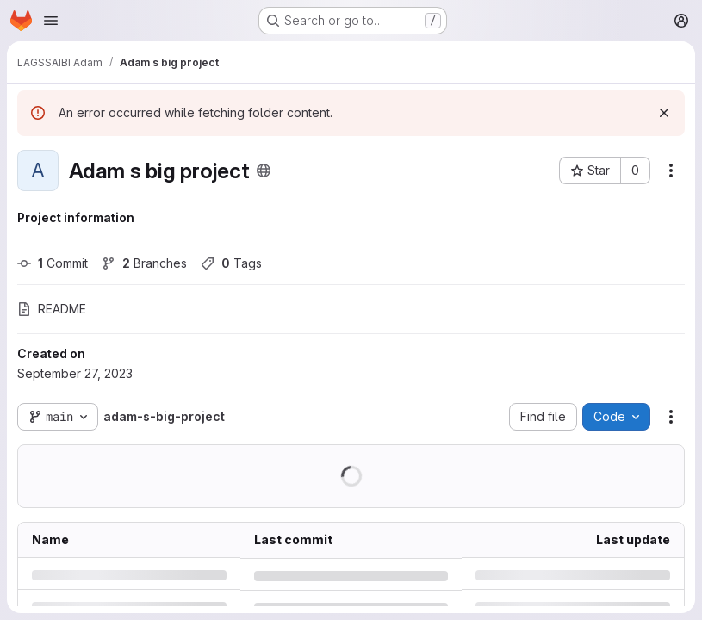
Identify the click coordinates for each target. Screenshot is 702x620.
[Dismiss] (664, 112)
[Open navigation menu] (51, 20)
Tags (231, 263)
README (51, 308)
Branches (144, 263)
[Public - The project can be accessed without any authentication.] (263, 170)
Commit (52, 263)
